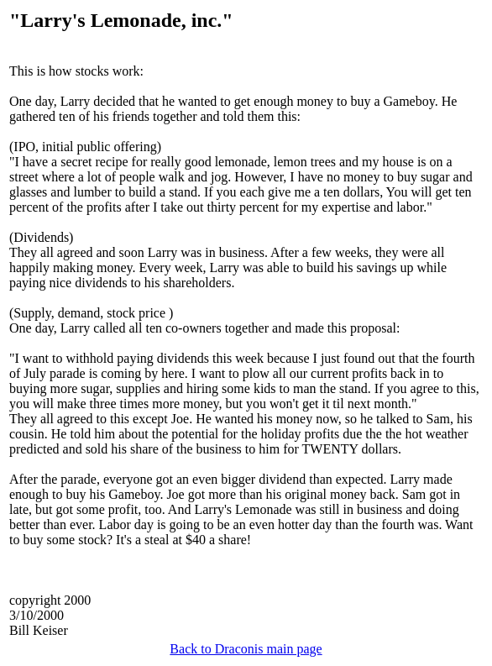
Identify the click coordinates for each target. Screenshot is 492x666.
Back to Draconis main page (246, 649)
